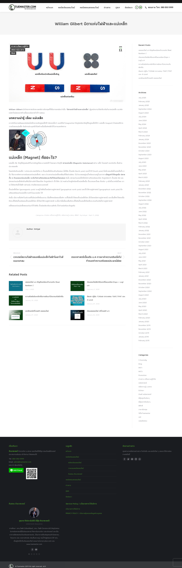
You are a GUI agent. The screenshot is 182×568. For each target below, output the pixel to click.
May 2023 (142, 166)
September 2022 (145, 197)
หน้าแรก (68, 448)
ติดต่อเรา (69, 493)
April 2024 (143, 125)
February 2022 (144, 223)
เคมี (140, 414)
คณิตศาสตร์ (143, 379)
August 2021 (143, 246)
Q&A (67, 488)
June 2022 (143, 208)
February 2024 (144, 132)
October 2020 (144, 284)
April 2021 (142, 261)
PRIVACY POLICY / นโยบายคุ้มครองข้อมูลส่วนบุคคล (84, 510)
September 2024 (145, 106)
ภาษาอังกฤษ (143, 406)
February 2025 (144, 98)
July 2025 (142, 94)
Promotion (142, 372)
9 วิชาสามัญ (143, 357)
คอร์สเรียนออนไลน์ (72, 453)
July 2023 (142, 159)
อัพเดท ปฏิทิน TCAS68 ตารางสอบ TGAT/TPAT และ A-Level (106, 295)
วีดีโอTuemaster (144, 410)
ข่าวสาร (68, 482)
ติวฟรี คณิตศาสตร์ (145, 391)
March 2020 (143, 310)
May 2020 (142, 303)
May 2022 (142, 212)
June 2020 (143, 299)
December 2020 (145, 276)
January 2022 (144, 227)
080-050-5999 (18, 455)
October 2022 (144, 193)
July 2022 (142, 204)
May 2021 (142, 257)
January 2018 (144, 333)
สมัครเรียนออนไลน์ (74, 459)
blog (140, 360)
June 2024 (143, 117)
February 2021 (144, 269)
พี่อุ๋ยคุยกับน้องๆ (144, 395)
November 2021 (145, 235)
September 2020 (145, 288)
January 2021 (144, 273)
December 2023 (145, 140)
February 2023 (144, 178)
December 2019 (144, 322)
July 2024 (142, 113)
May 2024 (142, 121)
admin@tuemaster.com (22, 458)
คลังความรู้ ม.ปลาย (17, 47)
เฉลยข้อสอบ (143, 417)
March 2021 (143, 265)
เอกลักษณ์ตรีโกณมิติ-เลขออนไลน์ (37, 307)
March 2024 (143, 128)
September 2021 (145, 242)
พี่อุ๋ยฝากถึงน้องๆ (144, 398)
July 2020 (142, 295)
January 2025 (144, 102)
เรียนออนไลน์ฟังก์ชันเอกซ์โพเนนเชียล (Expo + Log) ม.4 (105, 280)
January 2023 (144, 181)
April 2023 (143, 170)
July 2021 (142, 250)
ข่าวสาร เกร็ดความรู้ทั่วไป (19, 43)
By (83, 212)
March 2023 (143, 174)
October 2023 (144, 147)
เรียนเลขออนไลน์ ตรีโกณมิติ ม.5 (98, 307)
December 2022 (145, 185)
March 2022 (143, 219)
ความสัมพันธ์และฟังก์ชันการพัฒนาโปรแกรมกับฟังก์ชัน (44, 293)
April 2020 (143, 307)
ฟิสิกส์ (13, 50)
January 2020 (144, 318)
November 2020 (145, 280)
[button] (29, 551)
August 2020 (144, 292)
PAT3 (140, 368)
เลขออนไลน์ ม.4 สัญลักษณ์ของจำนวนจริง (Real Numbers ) (42, 280)
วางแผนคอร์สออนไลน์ (76, 465)
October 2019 (144, 329)
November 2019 (145, 326)
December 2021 (144, 231)
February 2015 (144, 337)
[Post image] (16, 283)
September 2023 (145, 151)
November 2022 (145, 189)
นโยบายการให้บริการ (73, 505)
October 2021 (144, 238)
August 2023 (144, 155)
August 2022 (144, 200)
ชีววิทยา (141, 387)
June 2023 (142, 163)
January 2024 (144, 136)
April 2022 (143, 216)
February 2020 (144, 314)
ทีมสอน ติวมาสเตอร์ (75, 470)
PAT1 (140, 364)
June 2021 (142, 254)
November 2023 (145, 144)
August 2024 (144, 109)
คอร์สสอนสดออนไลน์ (73, 476)
